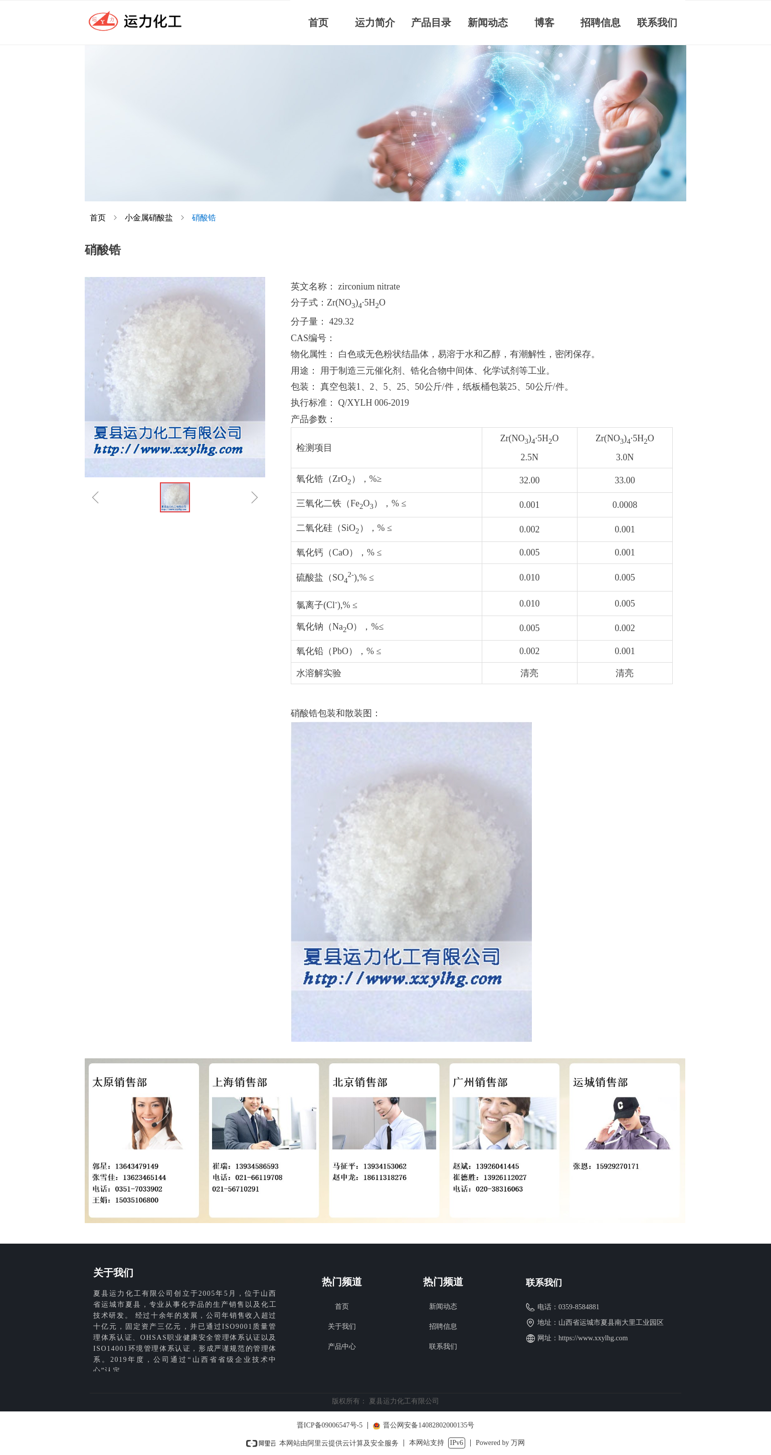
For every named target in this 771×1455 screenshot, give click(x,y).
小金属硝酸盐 (149, 217)
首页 (98, 217)
